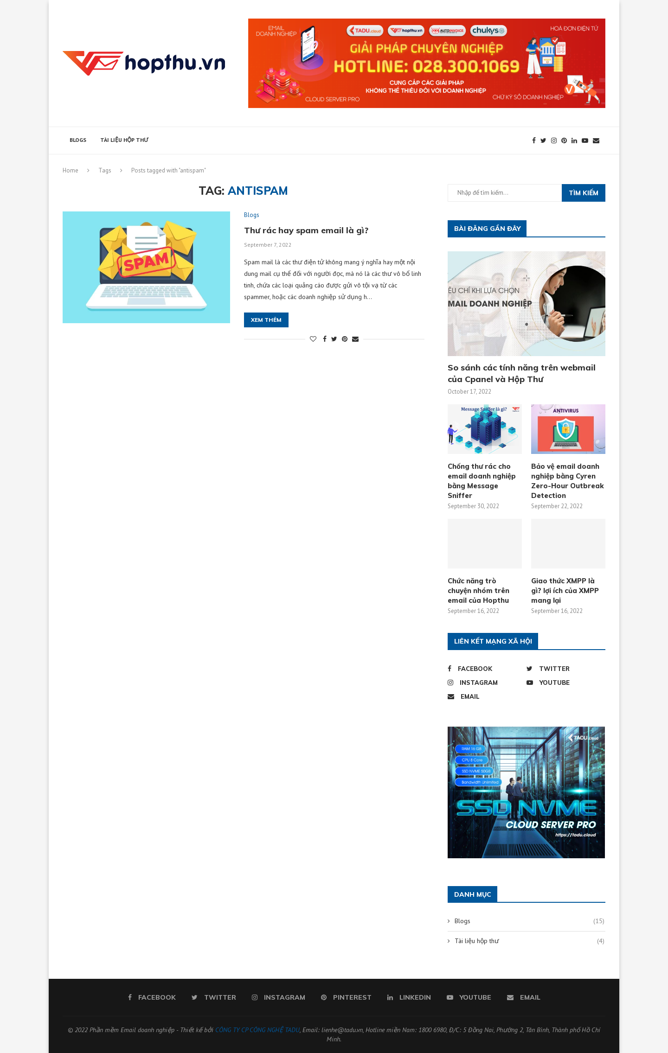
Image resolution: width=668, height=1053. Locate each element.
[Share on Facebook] (325, 339)
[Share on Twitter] (334, 339)
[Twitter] (543, 140)
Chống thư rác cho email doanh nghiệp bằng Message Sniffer (482, 481)
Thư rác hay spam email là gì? (306, 230)
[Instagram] (554, 140)
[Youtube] (585, 140)
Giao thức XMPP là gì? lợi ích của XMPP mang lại (565, 590)
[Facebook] (534, 140)
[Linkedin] (574, 140)
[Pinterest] (564, 140)
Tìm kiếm (583, 193)
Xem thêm (266, 320)
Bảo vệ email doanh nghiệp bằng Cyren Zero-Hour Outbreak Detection (567, 481)
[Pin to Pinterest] (344, 339)
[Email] (596, 140)
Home (70, 170)
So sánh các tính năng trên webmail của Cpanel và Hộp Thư (522, 373)
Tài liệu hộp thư (124, 139)
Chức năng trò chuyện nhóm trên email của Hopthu (478, 590)
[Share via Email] (355, 339)
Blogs (78, 139)
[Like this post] (313, 339)
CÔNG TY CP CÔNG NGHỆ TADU (257, 1030)
